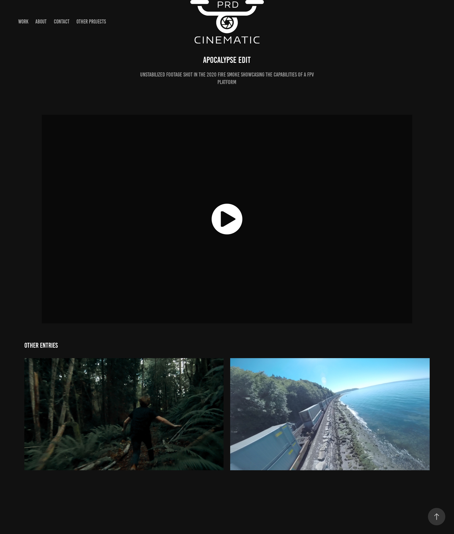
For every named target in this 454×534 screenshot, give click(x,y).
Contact (61, 22)
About (41, 22)
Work (23, 22)
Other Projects (91, 22)
